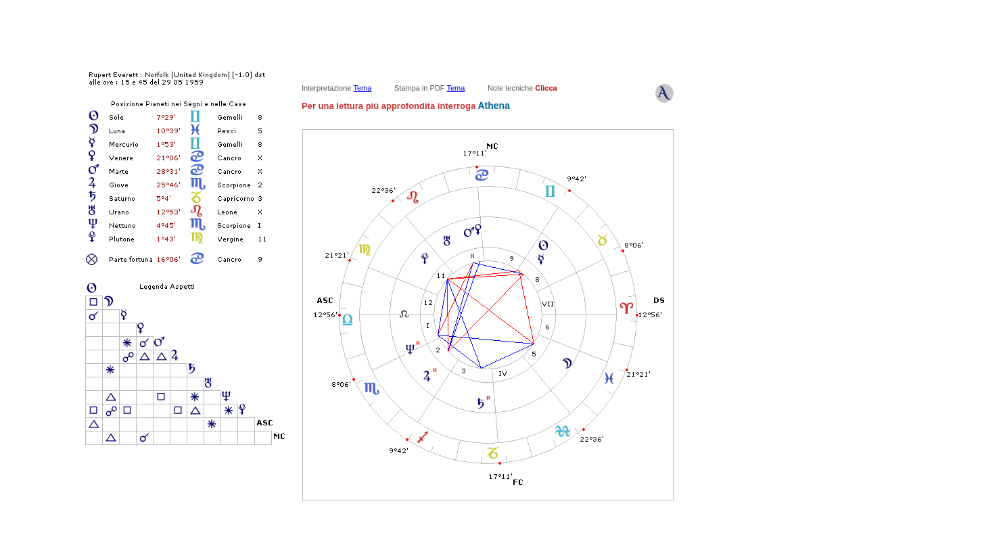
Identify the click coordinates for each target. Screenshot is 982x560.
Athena (492, 105)
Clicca (546, 88)
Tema (362, 88)
